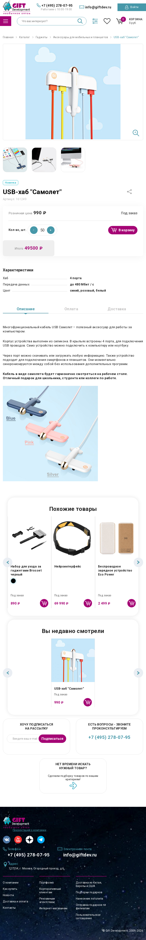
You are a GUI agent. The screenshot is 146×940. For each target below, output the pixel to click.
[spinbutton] (42, 230)
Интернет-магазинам (53, 908)
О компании (10, 882)
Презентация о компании (29, 830)
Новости (8, 895)
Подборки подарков (89, 892)
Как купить (10, 888)
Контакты (9, 907)
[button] (51, 230)
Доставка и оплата (15, 901)
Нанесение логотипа (89, 898)
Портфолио (46, 882)
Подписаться (52, 739)
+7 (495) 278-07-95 (109, 737)
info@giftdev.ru (80, 855)
